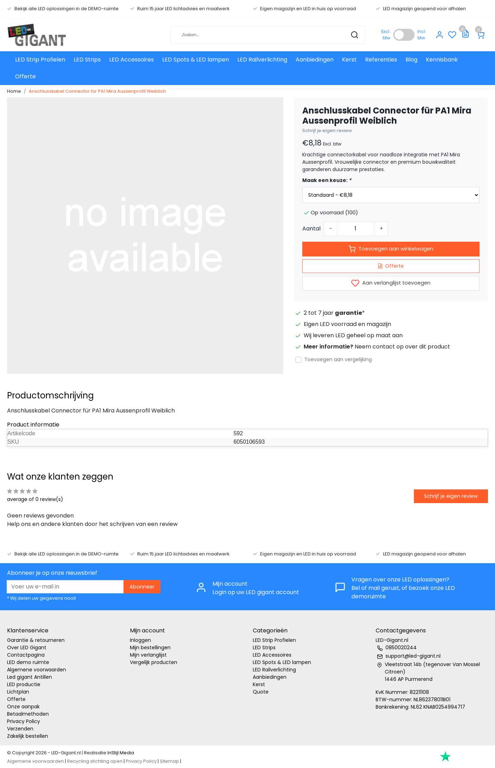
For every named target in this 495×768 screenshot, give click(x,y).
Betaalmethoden (28, 713)
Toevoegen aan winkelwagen (391, 249)
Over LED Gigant (26, 647)
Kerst (349, 60)
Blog (411, 60)
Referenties (381, 60)
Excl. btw (385, 34)
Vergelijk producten (153, 662)
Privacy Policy (23, 721)
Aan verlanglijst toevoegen (390, 283)
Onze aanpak (23, 706)
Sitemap (169, 761)
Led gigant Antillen (29, 677)
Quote (261, 691)
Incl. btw (421, 34)
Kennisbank (442, 60)
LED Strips (87, 60)
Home (14, 91)
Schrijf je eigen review (327, 131)
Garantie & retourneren (36, 640)
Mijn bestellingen (150, 647)
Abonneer (142, 586)
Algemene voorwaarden (36, 669)
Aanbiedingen (315, 60)
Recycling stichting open (95, 761)
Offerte (25, 76)
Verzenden (20, 728)
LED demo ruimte (28, 662)
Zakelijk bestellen (27, 736)
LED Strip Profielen (40, 60)
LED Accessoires (131, 60)
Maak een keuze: (326, 180)
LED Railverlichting (262, 60)
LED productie (23, 684)
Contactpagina (26, 654)
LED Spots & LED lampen (195, 60)
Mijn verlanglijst (148, 654)
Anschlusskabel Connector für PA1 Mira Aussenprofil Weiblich (97, 91)
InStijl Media (120, 753)
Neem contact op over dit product (402, 347)
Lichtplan (18, 691)
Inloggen (140, 640)
